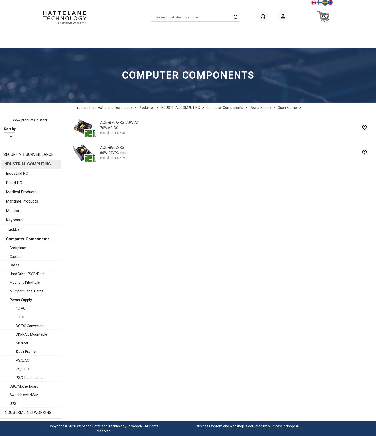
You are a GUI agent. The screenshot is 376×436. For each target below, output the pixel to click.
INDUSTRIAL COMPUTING (180, 107)
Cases (14, 265)
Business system (209, 426)
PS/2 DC (22, 369)
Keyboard (14, 220)
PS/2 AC (22, 360)
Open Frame (287, 107)
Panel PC (14, 182)
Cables (15, 257)
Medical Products (21, 192)
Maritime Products (22, 201)
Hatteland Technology (115, 107)
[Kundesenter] (263, 16)
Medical (22, 343)
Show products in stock (29, 120)
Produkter (146, 107)
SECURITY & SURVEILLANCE (28, 154)
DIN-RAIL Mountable (31, 334)
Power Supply (260, 107)
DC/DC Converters (30, 326)
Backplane (18, 248)
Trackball (13, 229)
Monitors (14, 210)
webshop (237, 426)
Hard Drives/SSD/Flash (27, 274)
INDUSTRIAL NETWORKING (27, 412)
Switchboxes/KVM (24, 395)
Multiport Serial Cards (26, 291)
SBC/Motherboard (24, 386)
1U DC (20, 317)
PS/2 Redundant (29, 378)
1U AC (20, 308)
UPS (13, 404)
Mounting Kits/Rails (25, 282)
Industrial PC (17, 173)
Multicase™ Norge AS (284, 426)
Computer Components (224, 107)
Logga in (283, 17)
